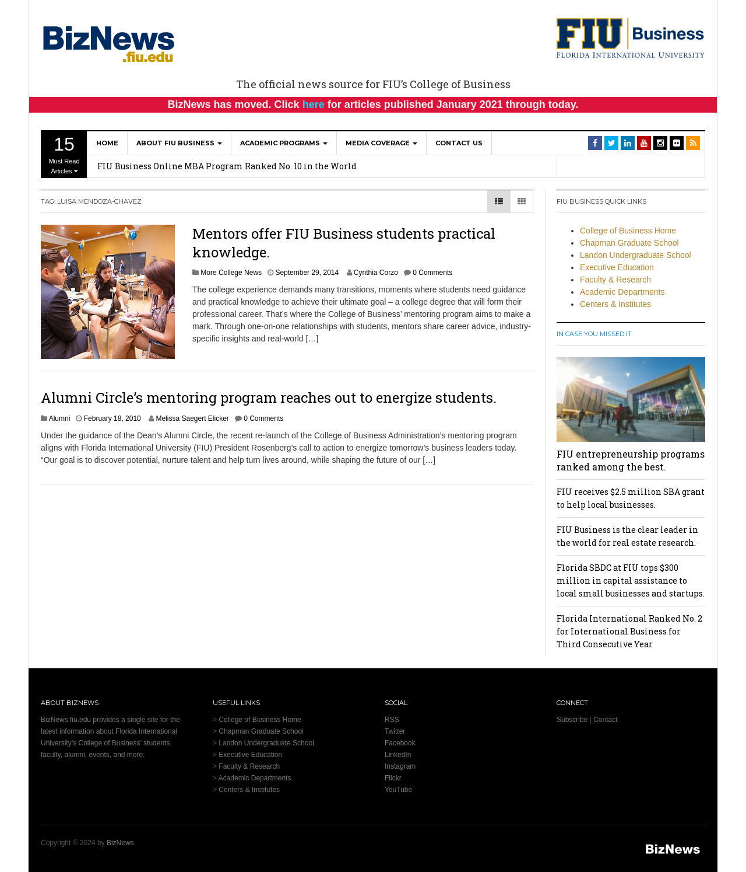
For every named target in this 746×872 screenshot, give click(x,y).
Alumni (60, 418)
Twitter (395, 731)
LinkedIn (398, 755)
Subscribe (572, 720)
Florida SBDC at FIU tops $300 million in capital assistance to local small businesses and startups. (631, 580)
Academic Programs (284, 143)
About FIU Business (179, 143)
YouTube (398, 790)
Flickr (393, 778)
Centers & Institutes (615, 304)
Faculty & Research (615, 279)
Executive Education (617, 267)
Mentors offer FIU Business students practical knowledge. (343, 242)
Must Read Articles (64, 154)
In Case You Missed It (594, 334)
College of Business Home (628, 230)
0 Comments (432, 272)
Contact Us (459, 143)
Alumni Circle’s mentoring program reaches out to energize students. (269, 397)
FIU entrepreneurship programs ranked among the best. (631, 460)
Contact (605, 720)
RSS (392, 720)
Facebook (400, 743)
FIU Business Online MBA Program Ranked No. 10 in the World (227, 166)
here (313, 104)
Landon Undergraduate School (635, 255)
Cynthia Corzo (376, 272)
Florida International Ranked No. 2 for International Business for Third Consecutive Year (629, 631)
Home (107, 143)
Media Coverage (381, 143)
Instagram (400, 766)
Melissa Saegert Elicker (192, 418)
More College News (231, 272)
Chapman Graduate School (629, 242)
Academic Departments (622, 292)
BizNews (120, 843)
